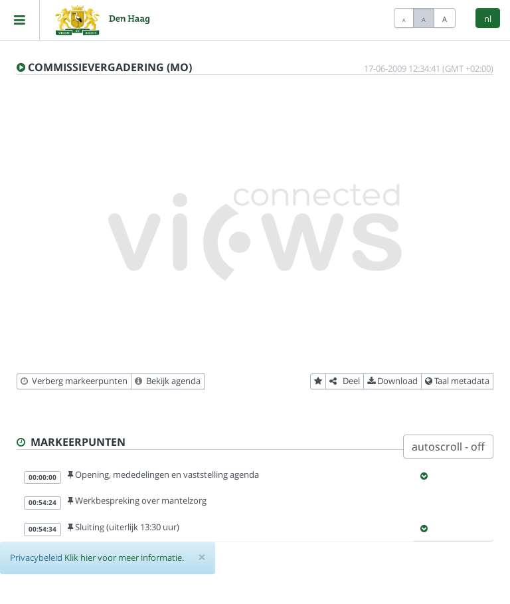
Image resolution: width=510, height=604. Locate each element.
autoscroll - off (448, 446)
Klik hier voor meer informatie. (124, 557)
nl (487, 19)
